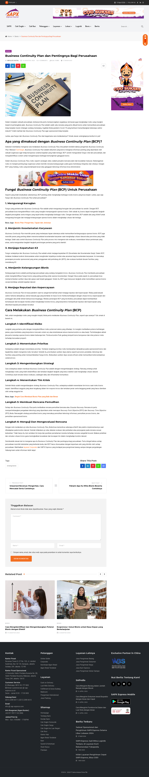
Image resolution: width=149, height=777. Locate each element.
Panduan (44, 750)
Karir (42, 741)
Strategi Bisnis (11, 466)
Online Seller (45, 659)
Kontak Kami (45, 719)
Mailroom (44, 692)
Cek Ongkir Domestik (48, 722)
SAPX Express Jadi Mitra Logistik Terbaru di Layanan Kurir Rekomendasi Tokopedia (91, 744)
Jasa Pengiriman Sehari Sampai (87, 671)
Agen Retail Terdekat (48, 668)
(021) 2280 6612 (25, 700)
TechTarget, (20, 150)
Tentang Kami (46, 716)
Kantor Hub (45, 735)
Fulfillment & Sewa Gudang (50, 689)
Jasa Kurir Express (83, 668)
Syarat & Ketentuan (48, 744)
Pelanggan (43, 26)
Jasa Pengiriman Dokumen (86, 662)
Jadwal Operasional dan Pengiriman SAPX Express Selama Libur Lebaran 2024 (91, 730)
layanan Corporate (30, 447)
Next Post (95, 483)
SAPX (9, 26)
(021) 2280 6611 (11, 700)
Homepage (45, 713)
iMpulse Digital (13, 60)
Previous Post (17, 483)
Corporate (44, 662)
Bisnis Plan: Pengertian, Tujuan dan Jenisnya (33, 223)
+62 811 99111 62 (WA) (14, 713)
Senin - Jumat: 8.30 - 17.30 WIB (17, 693)
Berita (97, 26)
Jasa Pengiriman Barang (85, 659)
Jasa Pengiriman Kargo (84, 665)
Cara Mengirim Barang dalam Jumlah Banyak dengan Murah (38, 2)
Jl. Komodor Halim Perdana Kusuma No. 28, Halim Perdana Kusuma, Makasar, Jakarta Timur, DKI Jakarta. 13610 (21, 676)
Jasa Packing (46, 698)
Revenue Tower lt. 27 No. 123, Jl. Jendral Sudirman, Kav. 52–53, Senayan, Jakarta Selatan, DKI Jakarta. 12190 (20, 664)
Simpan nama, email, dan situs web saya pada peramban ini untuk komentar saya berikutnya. (47, 552)
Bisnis (87, 26)
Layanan (56, 26)
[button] (100, 574)
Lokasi (67, 26)
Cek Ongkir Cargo (47, 725)
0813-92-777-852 (22, 685)
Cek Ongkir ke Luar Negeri (50, 728)
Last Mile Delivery (47, 686)
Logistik (79, 26)
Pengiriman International (50, 695)
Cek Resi (32, 26)
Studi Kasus (45, 747)
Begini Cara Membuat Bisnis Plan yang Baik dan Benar (36, 397)
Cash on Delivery (47, 683)
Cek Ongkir (19, 26)
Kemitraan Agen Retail (49, 665)
